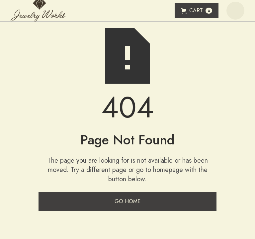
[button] (196, 11)
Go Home (127, 201)
